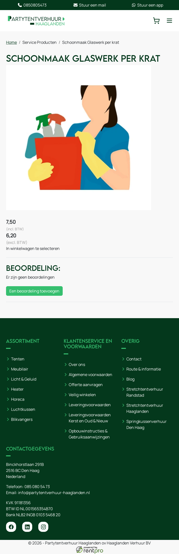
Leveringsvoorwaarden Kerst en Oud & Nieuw (90, 418)
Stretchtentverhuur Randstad (144, 392)
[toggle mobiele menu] (169, 20)
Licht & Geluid (23, 379)
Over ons (77, 364)
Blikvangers (21, 419)
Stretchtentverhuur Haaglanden (144, 408)
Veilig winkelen (82, 394)
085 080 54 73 (37, 487)
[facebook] (11, 527)
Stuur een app (147, 5)
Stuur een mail (89, 5)
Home (11, 42)
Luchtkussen (23, 409)
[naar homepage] (36, 20)
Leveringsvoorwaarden (90, 405)
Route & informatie (143, 369)
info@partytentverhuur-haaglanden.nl (54, 493)
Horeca (17, 399)
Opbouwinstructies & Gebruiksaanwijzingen (89, 434)
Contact (133, 359)
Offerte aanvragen (86, 384)
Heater (17, 389)
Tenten (17, 359)
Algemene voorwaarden (90, 374)
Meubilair (19, 369)
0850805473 (32, 5)
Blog (130, 379)
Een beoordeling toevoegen (34, 291)
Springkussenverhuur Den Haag (146, 424)
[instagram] (43, 527)
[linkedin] (27, 527)
